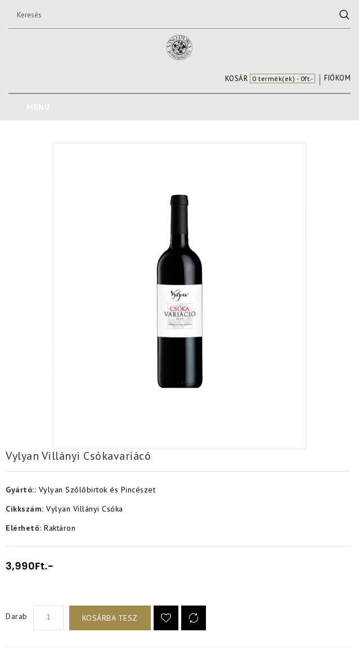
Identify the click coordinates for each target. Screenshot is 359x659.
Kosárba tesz (110, 618)
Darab (17, 616)
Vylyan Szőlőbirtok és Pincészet (97, 490)
